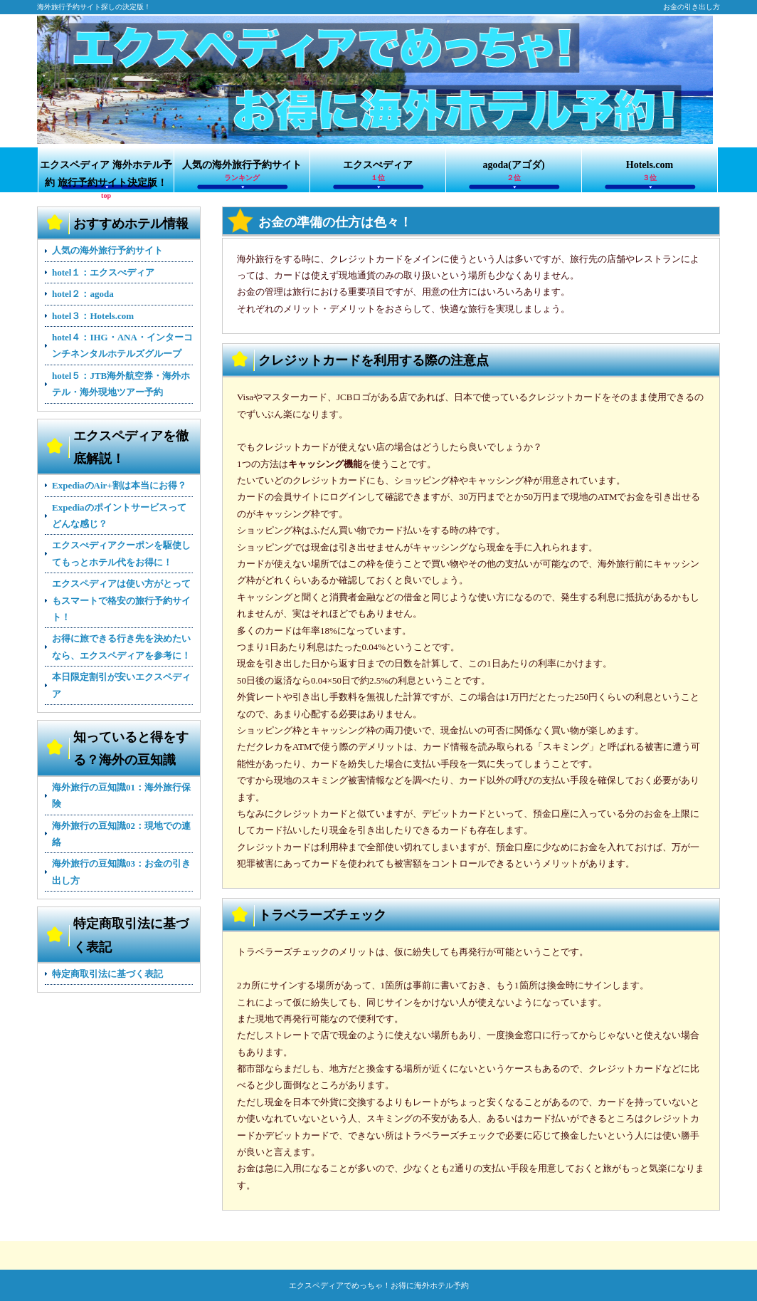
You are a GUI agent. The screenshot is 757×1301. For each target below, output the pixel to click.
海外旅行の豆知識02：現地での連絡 (121, 833)
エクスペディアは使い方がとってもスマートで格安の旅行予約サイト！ (121, 600)
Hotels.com (649, 172)
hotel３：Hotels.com (93, 315)
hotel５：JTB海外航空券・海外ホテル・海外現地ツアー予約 (121, 383)
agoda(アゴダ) (513, 172)
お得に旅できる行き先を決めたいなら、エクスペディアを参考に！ (121, 646)
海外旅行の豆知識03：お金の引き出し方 (121, 871)
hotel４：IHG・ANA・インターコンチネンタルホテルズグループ (122, 345)
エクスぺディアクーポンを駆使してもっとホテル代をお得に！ (121, 553)
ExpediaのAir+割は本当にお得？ (119, 485)
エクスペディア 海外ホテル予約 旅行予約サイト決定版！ (106, 176)
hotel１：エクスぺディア (103, 272)
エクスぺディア (377, 172)
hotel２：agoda (83, 293)
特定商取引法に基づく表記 (107, 973)
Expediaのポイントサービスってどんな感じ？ (119, 515)
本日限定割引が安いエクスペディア (121, 685)
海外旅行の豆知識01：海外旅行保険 (121, 795)
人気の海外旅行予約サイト (241, 172)
